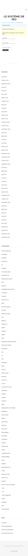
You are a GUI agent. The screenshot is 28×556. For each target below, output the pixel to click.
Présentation (12, 22)
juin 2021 (3, 213)
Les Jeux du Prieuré (6, 387)
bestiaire (3, 285)
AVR (2, 282)
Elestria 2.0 (4, 324)
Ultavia (3, 498)
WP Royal (21, 546)
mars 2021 (4, 223)
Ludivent (3, 394)
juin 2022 (3, 174)
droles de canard (5, 313)
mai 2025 (3, 90)
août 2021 (4, 206)
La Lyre (3, 383)
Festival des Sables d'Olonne (8, 341)
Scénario (3, 481)
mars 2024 (4, 111)
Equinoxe (3, 331)
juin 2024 (3, 104)
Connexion (5, 50)
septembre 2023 (5, 129)
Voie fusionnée (5, 509)
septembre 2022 (5, 164)
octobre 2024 (5, 101)
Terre (2, 488)
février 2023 (4, 146)
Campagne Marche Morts (7, 289)
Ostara (3, 449)
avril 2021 (4, 220)
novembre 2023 (5, 122)
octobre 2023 (5, 125)
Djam (2, 303)
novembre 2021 (5, 195)
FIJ (2, 355)
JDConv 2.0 (4, 380)
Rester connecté (7, 47)
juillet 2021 (4, 209)
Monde (3, 418)
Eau (2, 317)
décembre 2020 (5, 233)
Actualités (3, 258)
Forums (6, 22)
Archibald (3, 268)
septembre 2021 (5, 202)
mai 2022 (3, 178)
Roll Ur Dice (4, 477)
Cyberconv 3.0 (5, 299)
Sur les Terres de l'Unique (8, 484)
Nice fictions (4, 422)
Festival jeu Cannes (6, 345)
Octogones (4, 439)
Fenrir (2, 338)
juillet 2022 (4, 171)
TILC (2, 491)
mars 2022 (4, 185)
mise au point (4, 415)
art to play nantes (6, 272)
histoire (3, 369)
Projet (3, 470)
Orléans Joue (4, 446)
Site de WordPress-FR (7, 533)
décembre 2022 (5, 153)
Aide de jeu (4, 261)
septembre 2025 (5, 83)
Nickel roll (3, 425)
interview (3, 376)
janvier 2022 (4, 192)
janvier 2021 (4, 230)
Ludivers (3, 397)
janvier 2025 (4, 97)
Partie (3, 460)
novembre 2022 (5, 157)
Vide (2, 505)
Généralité (4, 362)
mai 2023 (3, 139)
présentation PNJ (5, 467)
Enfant (3, 327)
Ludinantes (4, 390)
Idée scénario (5, 373)
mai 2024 (3, 108)
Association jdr (5, 275)
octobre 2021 (5, 199)
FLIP (2, 359)
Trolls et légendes (6, 495)
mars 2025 (4, 94)
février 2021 (4, 227)
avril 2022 (4, 181)
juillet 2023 (4, 136)
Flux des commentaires (7, 529)
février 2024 (4, 115)
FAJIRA (3, 334)
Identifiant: (4, 38)
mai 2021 (3, 216)
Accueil (2, 22)
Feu (2, 352)
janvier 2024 (4, 118)
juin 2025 (3, 87)
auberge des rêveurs (6, 279)
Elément (3, 320)
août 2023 (4, 132)
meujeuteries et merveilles (8, 408)
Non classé (4, 428)
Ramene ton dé (5, 474)
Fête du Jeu (4, 348)
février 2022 (4, 188)
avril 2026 (4, 76)
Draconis (3, 310)
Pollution (3, 463)
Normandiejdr (5, 432)
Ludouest (3, 401)
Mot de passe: (5, 42)
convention (4, 292)
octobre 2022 (5, 160)
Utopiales (3, 502)
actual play (4, 254)
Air (2, 265)
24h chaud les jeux (6, 251)
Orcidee (3, 442)
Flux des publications (6, 526)
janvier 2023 (4, 150)
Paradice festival (5, 453)
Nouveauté (4, 435)
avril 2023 (4, 143)
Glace (2, 366)
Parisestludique (5, 456)
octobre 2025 (5, 80)
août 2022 (4, 167)
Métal (2, 404)
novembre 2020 (5, 237)
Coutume (3, 296)
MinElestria (4, 411)
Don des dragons (5, 306)
